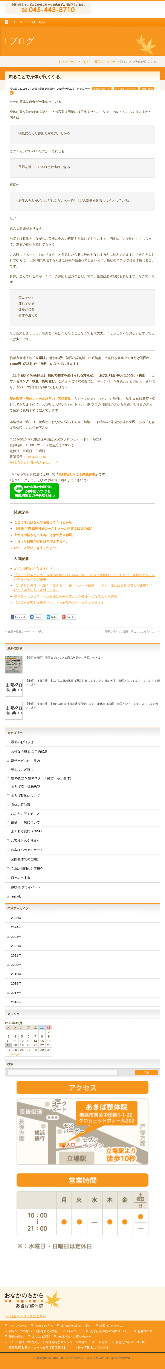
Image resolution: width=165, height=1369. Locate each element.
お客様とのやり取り (25, 866)
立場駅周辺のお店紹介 (27, 894)
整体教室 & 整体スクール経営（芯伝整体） (42, 803)
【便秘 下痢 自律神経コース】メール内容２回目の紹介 (53, 554)
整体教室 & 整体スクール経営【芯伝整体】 (38, 1347)
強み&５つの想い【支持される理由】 (34, 1331)
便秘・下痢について (25, 847)
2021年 (16, 981)
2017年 (16, 1018)
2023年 (16, 962)
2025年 (16, 943)
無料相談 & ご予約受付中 (77, 499)
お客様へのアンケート (27, 875)
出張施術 (102, 1342)
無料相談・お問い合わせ (74, 1337)
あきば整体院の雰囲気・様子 (109, 1331)
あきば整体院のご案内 (76, 1326)
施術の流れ (16, 1337)
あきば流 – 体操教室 (25, 812)
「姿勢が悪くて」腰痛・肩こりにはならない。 (131, 656)
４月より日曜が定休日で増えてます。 (41, 567)
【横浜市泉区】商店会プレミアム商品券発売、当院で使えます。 (60, 628)
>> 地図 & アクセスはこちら (25, 1316)
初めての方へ (44, 1326)
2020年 (16, 990)
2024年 (16, 952)
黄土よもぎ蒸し (22, 795)
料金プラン (74, 1331)
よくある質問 (41, 1337)
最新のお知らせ (104, 87)
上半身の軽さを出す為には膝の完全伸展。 (44, 560)
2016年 (16, 1027)
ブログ (85, 87)
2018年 (16, 1009)
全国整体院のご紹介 (25, 884)
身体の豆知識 (20, 830)
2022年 (16, 971)
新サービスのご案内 (25, 786)
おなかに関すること (25, 839)
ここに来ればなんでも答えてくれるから (43, 547)
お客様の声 (145, 1331)
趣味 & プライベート (26, 913)
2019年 (16, 999)
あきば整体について (125, 114)
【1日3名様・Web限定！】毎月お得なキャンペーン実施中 (48, 1342)
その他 (16, 922)
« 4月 (15, 1079)
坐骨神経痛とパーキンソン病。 (24, 656)
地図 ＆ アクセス (110, 1326)
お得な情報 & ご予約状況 (29, 777)
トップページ (67, 87)
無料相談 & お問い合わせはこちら (34, 488)
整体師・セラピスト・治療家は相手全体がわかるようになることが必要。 (67, 622)
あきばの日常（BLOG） (132, 1342)
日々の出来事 (20, 903)
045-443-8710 (36, 482)
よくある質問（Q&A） (27, 856)
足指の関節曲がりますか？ (33, 594)
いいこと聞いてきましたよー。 (36, 573)
